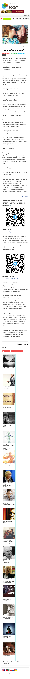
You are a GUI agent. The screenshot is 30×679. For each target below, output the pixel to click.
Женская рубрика (11, 46)
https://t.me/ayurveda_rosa (10, 278)
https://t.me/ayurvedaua (9, 232)
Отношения (18, 46)
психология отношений (17, 351)
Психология (21, 53)
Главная (4, 46)
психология (7, 351)
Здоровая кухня (7, 18)
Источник (25, 196)
